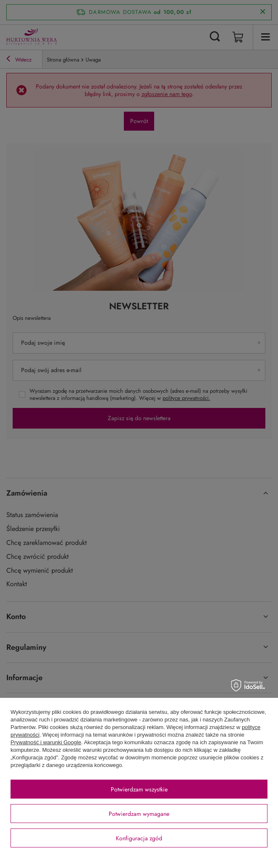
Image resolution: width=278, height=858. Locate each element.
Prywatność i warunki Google (46, 742)
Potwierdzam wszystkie (139, 789)
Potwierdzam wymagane (139, 814)
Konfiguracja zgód (139, 838)
